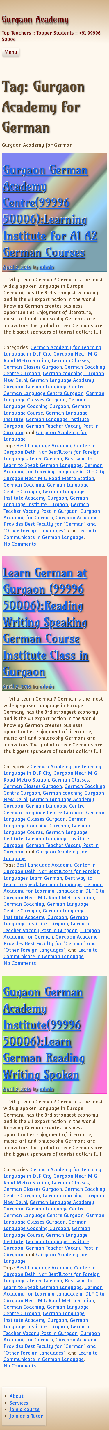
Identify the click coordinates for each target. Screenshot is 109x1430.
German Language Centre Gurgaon (43, 393)
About (17, 1396)
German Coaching (23, 485)
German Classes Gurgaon (32, 367)
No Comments (19, 544)
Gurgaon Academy (35, 19)
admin (47, 267)
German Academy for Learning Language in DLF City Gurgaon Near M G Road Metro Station (52, 354)
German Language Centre (55, 386)
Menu (10, 52)
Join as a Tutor (26, 1416)
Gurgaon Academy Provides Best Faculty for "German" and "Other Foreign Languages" (50, 524)
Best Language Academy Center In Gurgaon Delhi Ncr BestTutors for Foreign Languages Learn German (51, 452)
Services (19, 1403)
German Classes (70, 360)
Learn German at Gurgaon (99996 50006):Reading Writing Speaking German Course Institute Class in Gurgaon (46, 622)
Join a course (25, 1409)
